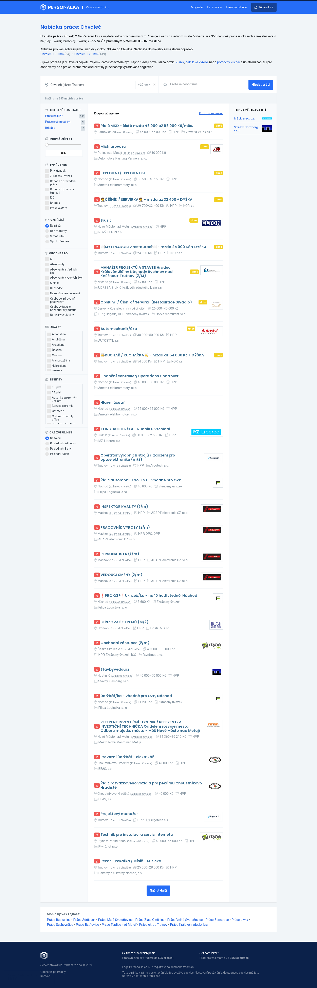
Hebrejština (57, 366)
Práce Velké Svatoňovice (185, 920)
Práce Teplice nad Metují (119, 925)
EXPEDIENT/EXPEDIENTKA (123, 173)
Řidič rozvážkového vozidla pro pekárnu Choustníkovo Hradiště (151, 785)
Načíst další (158, 890)
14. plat (54, 392)
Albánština (56, 334)
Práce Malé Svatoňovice (115, 920)
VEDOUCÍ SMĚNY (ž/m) (121, 575)
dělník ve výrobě (197, 62)
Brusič (106, 220)
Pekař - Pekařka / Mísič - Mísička (130, 861)
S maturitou (55, 236)
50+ (50, 259)
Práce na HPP (54, 115)
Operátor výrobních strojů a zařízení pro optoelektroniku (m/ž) (137, 457)
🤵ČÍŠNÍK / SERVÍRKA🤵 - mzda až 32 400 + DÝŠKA (146, 200)
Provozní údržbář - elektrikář (127, 757)
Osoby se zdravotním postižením (61, 300)
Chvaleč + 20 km (86, 54)
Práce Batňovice (87, 925)
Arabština (55, 345)
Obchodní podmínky (53, 971)
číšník (180, 62)
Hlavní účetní (113, 402)
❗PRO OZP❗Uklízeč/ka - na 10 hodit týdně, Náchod (148, 596)
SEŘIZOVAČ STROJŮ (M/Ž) (124, 622)
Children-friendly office (60, 418)
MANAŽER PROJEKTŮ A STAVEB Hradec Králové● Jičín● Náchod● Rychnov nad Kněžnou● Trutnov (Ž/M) (136, 271)
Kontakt (45, 976)
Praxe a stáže (56, 208)
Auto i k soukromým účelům (62, 399)
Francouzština (58, 360)
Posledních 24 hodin (60, 443)
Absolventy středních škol (61, 271)
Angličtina (56, 339)
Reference (214, 7)
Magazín (197, 7)
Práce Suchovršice (60, 925)
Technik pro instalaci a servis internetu (136, 835)
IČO (50, 198)
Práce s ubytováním (58, 121)
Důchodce (54, 288)
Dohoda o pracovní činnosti (59, 191)
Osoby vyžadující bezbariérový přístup (60, 308)
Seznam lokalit (209, 953)
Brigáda (50, 127)
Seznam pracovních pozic (138, 953)
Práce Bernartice (217, 920)
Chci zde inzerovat (211, 113)
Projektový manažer (119, 814)
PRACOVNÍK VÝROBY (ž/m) (125, 527)
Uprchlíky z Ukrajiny (60, 315)
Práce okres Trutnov (153, 925)
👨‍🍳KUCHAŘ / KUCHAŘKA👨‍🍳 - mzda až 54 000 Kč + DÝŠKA (152, 355)
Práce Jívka (239, 920)
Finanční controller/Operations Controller (139, 376)
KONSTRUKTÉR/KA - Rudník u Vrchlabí (135, 429)
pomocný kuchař (228, 62)
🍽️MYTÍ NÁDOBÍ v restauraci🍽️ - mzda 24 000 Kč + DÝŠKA (153, 247)
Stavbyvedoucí (114, 669)
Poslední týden (57, 454)
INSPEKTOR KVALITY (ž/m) (124, 507)
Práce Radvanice (59, 920)
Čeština (54, 350)
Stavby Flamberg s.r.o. (246, 129)
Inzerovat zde (236, 7)
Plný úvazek (55, 171)
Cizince (52, 283)
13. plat (54, 387)
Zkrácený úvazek (58, 176)
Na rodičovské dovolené (62, 293)
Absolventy (54, 264)
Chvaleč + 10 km (52, 54)
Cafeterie (55, 411)
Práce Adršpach (84, 920)
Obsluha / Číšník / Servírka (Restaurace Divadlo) (146, 302)
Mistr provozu (113, 147)
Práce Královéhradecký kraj (189, 925)
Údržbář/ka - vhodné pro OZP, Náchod (136, 696)
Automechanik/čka (118, 329)
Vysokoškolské (57, 241)
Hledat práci (261, 85)
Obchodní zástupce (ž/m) (125, 643)
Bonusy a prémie (60, 406)
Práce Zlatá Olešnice (150, 920)
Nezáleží (53, 226)
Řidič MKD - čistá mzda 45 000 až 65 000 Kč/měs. (146, 126)
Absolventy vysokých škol (63, 278)
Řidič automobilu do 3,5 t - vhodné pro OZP (140, 480)
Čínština (54, 355)
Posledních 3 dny (58, 449)
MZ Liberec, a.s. (244, 118)
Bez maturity (56, 231)
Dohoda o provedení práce (60, 183)
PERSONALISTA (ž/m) (119, 554)
